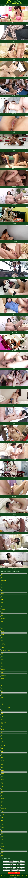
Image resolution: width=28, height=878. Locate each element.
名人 (2, 606)
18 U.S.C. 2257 (13, 875)
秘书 (2, 776)
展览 (2, 637)
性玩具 (2, 779)
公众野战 (3, 748)
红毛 (2, 764)
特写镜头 (3, 609)
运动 (2, 802)
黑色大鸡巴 (3, 580)
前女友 (2, 634)
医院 (2, 685)
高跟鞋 (2, 678)
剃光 (2, 786)
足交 (2, 659)
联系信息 (3, 875)
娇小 (2, 735)
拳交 (2, 656)
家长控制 (24, 875)
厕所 (2, 836)
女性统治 (3, 644)
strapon (2, 811)
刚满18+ (3, 827)
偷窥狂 (2, 849)
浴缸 (2, 577)
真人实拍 (3, 760)
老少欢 (2, 729)
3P (1, 830)
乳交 (2, 833)
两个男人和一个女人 (5, 707)
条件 (7, 875)
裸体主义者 (3, 723)
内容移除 (19, 875)
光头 (2, 574)
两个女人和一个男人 (5, 650)
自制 (2, 682)
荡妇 (2, 792)
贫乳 (2, 795)
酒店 (2, 688)
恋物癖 (2, 647)
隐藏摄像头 (3, 675)
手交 (2, 672)
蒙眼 (2, 590)
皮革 (2, 697)
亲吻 (2, 691)
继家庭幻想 (3, 808)
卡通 (2, 599)
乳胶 (2, 694)
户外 (2, 732)
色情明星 (3, 745)
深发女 (2, 593)
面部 (2, 640)
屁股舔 (2, 770)
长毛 (2, 704)
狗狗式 (2, 625)
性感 (2, 783)
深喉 (2, 622)
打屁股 (2, 798)
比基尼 (2, 587)
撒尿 (2, 742)
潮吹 (2, 805)
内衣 (2, 700)
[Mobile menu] (1, 2)
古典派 (2, 846)
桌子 (2, 817)
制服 (2, 839)
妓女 (2, 852)
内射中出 (3, 618)
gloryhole (3, 669)
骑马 (2, 767)
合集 (2, 612)
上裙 (2, 843)
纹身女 (2, 824)
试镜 (2, 603)
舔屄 (2, 757)
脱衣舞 (2, 814)
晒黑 (2, 821)
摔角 (2, 855)
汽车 (2, 596)
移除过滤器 (17, 872)
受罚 (2, 751)
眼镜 (2, 666)
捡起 (2, 738)
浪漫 (2, 628)
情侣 (2, 615)
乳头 (2, 719)
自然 (2, 716)
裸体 (2, 713)
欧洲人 (2, 631)
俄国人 (2, 773)
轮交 (2, 663)
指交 (2, 653)
